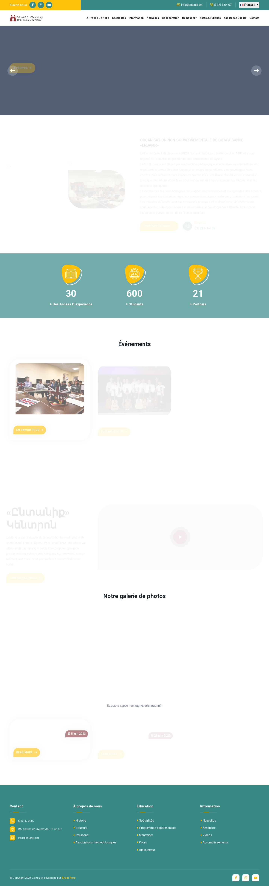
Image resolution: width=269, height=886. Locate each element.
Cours (142, 842)
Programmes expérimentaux (156, 828)
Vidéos (206, 835)
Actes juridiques (210, 17)
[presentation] (12, 71)
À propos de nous (97, 17)
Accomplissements (214, 842)
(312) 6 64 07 (221, 5)
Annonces (208, 828)
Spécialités (119, 17)
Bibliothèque (146, 850)
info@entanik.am (189, 5)
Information (136, 17)
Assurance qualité (235, 17)
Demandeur (189, 17)
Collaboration (170, 17)
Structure (80, 828)
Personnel (81, 835)
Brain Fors (68, 877)
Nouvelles (153, 17)
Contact (254, 17)
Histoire (79, 820)
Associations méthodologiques (95, 842)
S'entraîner (145, 835)
